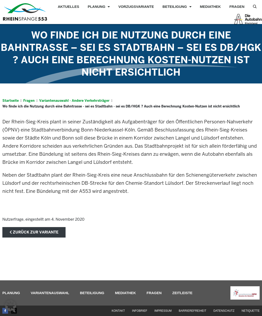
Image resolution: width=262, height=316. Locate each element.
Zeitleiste (182, 293)
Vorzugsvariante (136, 7)
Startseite (10, 100)
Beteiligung (176, 6)
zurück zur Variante (34, 232)
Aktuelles (68, 7)
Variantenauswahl (50, 293)
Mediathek (210, 7)
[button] (10, 305)
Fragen (236, 7)
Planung (99, 6)
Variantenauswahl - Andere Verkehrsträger (74, 100)
